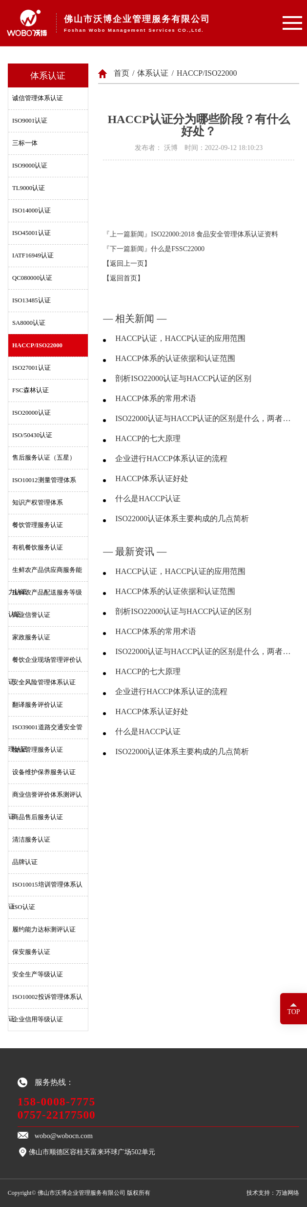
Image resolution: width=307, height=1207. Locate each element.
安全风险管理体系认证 (44, 682)
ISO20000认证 (31, 412)
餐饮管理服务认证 (37, 525)
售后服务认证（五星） (44, 457)
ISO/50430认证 (32, 435)
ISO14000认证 (31, 210)
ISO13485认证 (31, 300)
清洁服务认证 (31, 839)
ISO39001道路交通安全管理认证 (45, 731)
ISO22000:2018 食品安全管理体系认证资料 (214, 234)
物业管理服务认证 (37, 749)
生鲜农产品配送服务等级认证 (45, 596)
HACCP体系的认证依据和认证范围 (175, 358)
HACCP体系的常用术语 (155, 398)
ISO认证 (23, 907)
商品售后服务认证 (37, 817)
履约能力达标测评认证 (44, 929)
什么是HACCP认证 (147, 498)
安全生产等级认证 (37, 974)
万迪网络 (287, 1192)
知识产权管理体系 (37, 502)
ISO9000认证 (29, 165)
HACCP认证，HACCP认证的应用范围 (180, 338)
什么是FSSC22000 (178, 249)
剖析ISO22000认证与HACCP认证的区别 (183, 378)
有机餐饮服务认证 (37, 547)
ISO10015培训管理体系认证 (45, 888)
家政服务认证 (31, 637)
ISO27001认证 (31, 367)
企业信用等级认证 (37, 1019)
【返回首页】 (123, 278)
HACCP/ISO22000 (37, 345)
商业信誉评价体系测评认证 (45, 798)
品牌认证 (25, 862)
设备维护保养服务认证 (44, 772)
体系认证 (152, 73)
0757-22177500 (57, 1114)
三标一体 (25, 143)
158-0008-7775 (57, 1101)
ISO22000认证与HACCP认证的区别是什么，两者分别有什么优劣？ (204, 418)
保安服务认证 (31, 952)
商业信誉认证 (31, 615)
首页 (121, 73)
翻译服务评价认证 (37, 704)
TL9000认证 (28, 188)
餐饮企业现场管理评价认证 (45, 663)
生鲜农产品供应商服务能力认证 (45, 574)
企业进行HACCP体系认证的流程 (171, 458)
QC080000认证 (32, 278)
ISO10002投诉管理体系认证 (45, 1001)
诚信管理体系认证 (37, 98)
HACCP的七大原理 (147, 438)
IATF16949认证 (33, 255)
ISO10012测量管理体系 (44, 480)
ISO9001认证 (29, 120)
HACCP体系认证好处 (151, 478)
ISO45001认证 (31, 233)
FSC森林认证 (30, 390)
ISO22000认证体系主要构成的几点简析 (182, 518)
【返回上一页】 (127, 263)
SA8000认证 (28, 322)
